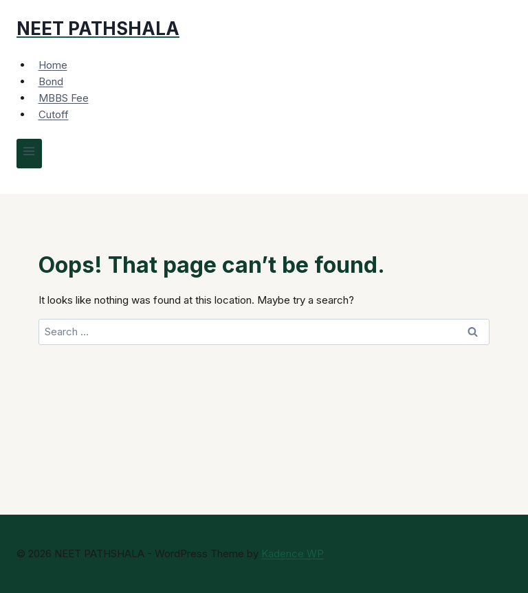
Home (52, 64)
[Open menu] (29, 153)
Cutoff (53, 114)
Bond (50, 81)
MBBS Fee (63, 97)
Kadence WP (292, 553)
